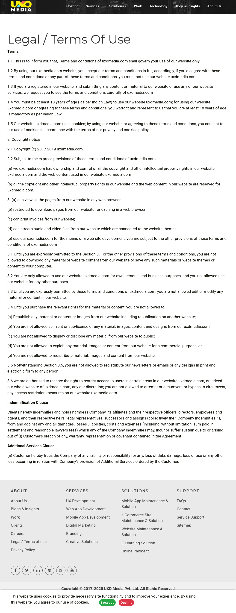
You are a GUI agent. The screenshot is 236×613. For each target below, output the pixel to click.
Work (138, 6)
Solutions (116, 6)
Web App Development (86, 509)
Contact (183, 509)
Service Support (190, 517)
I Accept (107, 602)
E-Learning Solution (138, 543)
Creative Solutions (82, 541)
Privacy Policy (23, 550)
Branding (74, 533)
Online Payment (135, 551)
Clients (17, 525)
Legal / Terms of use (29, 541)
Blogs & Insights (187, 6)
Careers (17, 533)
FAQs (181, 501)
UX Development (80, 501)
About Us (214, 6)
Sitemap (184, 525)
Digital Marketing (81, 525)
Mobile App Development (88, 517)
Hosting (72, 6)
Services (92, 6)
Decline (127, 602)
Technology (158, 6)
